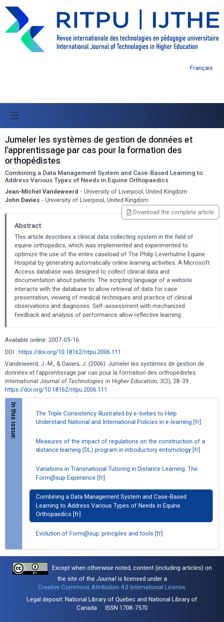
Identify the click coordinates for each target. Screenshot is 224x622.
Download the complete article (170, 212)
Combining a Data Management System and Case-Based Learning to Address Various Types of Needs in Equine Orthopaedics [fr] (111, 505)
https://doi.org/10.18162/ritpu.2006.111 (70, 352)
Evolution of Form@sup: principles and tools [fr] (99, 533)
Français (201, 68)
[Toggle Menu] (14, 115)
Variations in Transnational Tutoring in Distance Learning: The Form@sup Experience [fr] (117, 473)
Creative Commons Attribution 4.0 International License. (112, 587)
